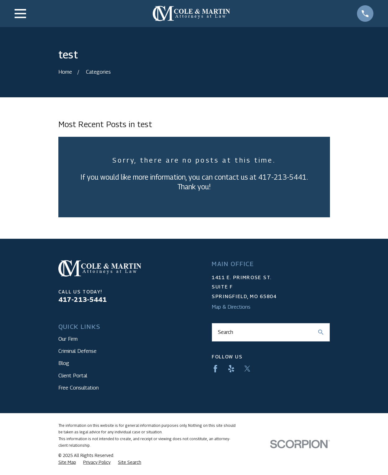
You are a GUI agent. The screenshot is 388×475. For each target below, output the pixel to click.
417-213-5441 (82, 299)
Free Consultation (78, 388)
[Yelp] (231, 368)
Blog (63, 363)
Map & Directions (231, 307)
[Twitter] (247, 368)
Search (225, 332)
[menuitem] (67, 462)
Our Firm (68, 339)
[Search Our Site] (320, 332)
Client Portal (72, 375)
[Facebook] (215, 368)
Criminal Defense (77, 351)
